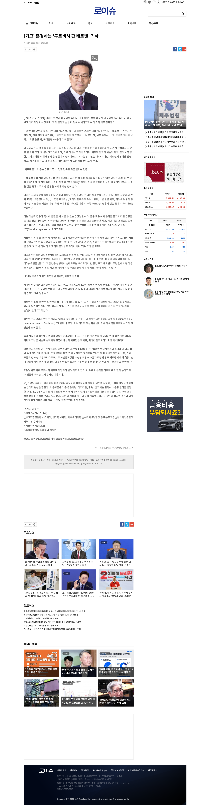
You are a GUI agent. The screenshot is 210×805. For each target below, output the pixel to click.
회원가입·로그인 (168, 2)
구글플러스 (184, 49)
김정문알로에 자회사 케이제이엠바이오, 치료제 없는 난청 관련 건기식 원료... (55, 611)
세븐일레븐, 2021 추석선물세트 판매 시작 (41, 625)
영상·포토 (153, 23)
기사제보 (74, 770)
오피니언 (131, 23)
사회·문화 (71, 23)
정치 (90, 23)
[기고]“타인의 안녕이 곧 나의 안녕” (171, 266)
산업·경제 (110, 23)
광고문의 (85, 770)
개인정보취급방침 (99, 770)
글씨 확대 (30, 49)
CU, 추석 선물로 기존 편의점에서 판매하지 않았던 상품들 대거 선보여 (52, 629)
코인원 (179, 221)
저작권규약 (152, 770)
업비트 (165, 221)
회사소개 (180, 2)
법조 (51, 23)
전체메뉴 (34, 23)
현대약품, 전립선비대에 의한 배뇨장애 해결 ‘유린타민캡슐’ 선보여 (51, 615)
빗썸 (150, 221)
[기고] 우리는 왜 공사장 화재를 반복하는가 (172, 280)
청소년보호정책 (117, 770)
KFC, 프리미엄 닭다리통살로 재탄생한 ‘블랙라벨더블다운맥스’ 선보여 (52, 622)
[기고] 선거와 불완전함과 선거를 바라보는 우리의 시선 (172, 293)
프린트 (35, 49)
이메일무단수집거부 (136, 770)
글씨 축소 (26, 49)
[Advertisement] (52, 495)
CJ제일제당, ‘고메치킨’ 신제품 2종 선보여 (41, 618)
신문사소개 (61, 770)
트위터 (180, 49)
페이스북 (175, 49)
